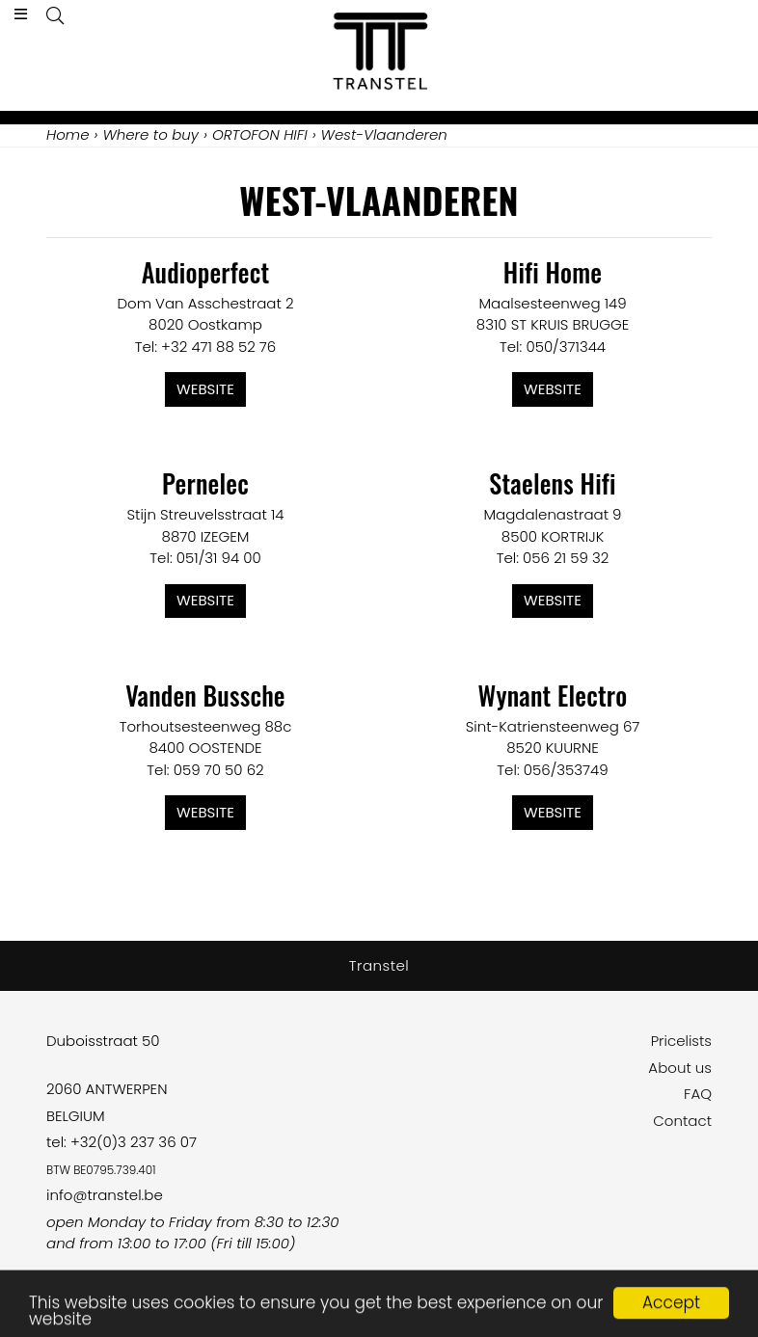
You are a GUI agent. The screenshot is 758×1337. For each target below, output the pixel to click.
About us (680, 1067)
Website (205, 389)
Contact (682, 1120)
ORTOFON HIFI (260, 134)
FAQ (698, 1093)
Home (67, 134)
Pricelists (681, 1040)
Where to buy (150, 134)
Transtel (379, 965)
